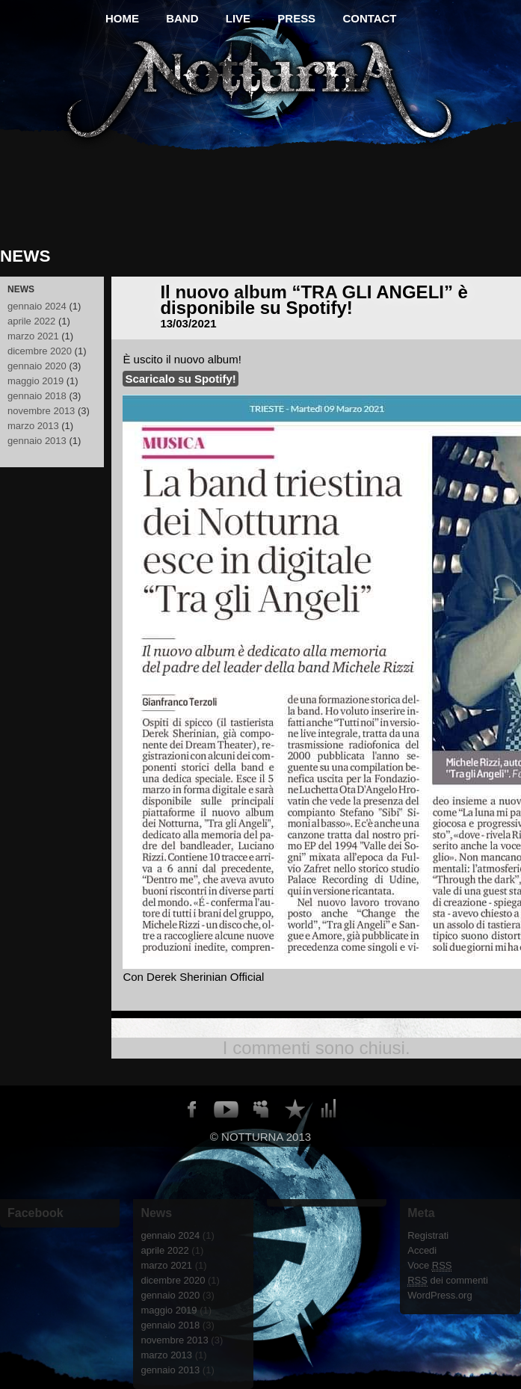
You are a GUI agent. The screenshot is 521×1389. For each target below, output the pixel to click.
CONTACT (370, 18)
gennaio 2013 (37, 440)
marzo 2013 (33, 425)
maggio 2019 (35, 380)
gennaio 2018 (37, 395)
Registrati (427, 1235)
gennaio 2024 (37, 306)
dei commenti (447, 1281)
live (238, 18)
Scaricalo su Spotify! (180, 378)
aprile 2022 (31, 321)
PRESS (297, 18)
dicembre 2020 (39, 351)
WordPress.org (439, 1295)
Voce (429, 1266)
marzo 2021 (33, 336)
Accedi (422, 1250)
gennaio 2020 (37, 366)
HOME (122, 18)
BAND (182, 18)
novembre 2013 (41, 410)
